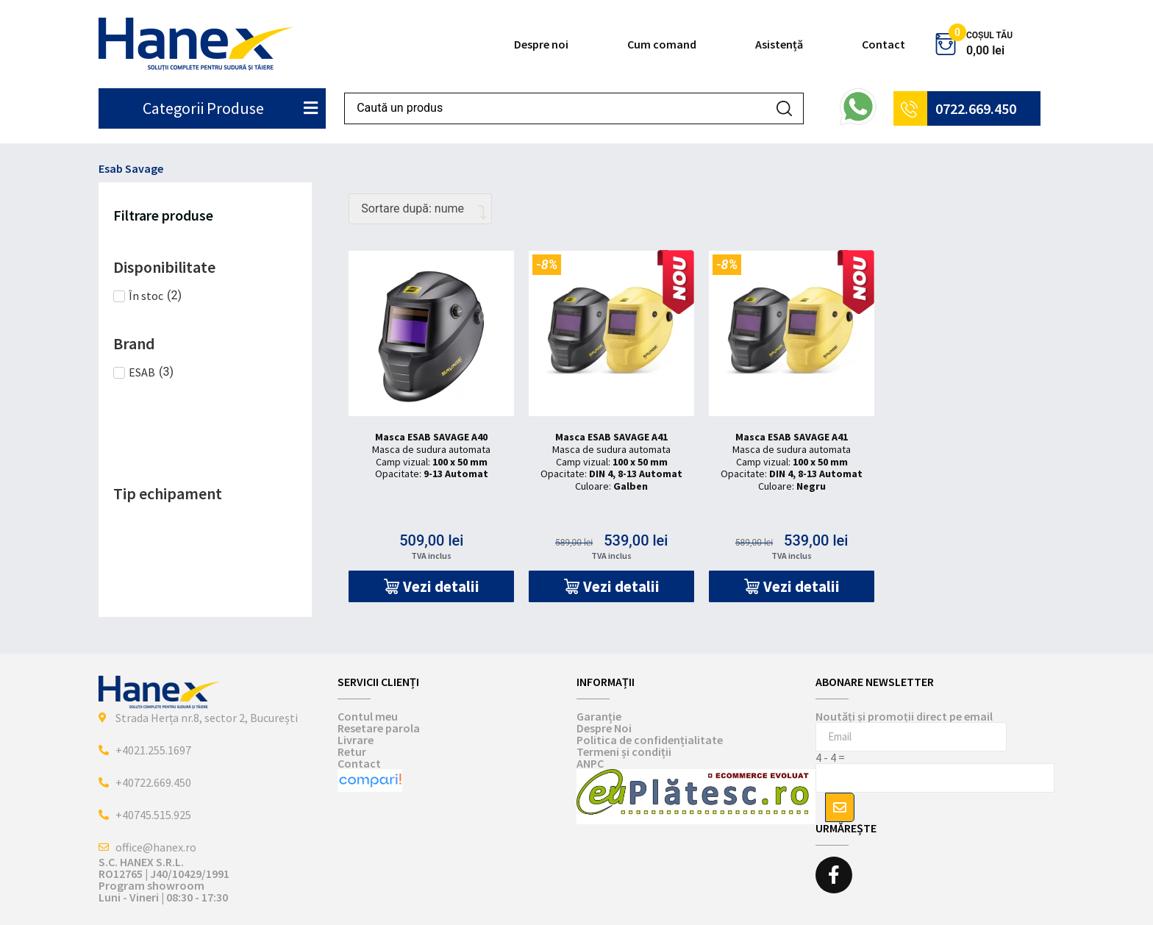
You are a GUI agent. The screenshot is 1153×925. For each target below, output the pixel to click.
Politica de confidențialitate (649, 739)
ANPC (590, 763)
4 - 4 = (830, 757)
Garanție (598, 716)
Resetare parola (379, 728)
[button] (431, 586)
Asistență (779, 44)
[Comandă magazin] (420, 208)
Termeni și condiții (623, 751)
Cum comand (661, 44)
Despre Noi (604, 728)
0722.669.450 (975, 108)
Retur (352, 751)
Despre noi (541, 44)
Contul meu (368, 716)
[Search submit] (784, 108)
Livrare (356, 739)
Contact (883, 44)
